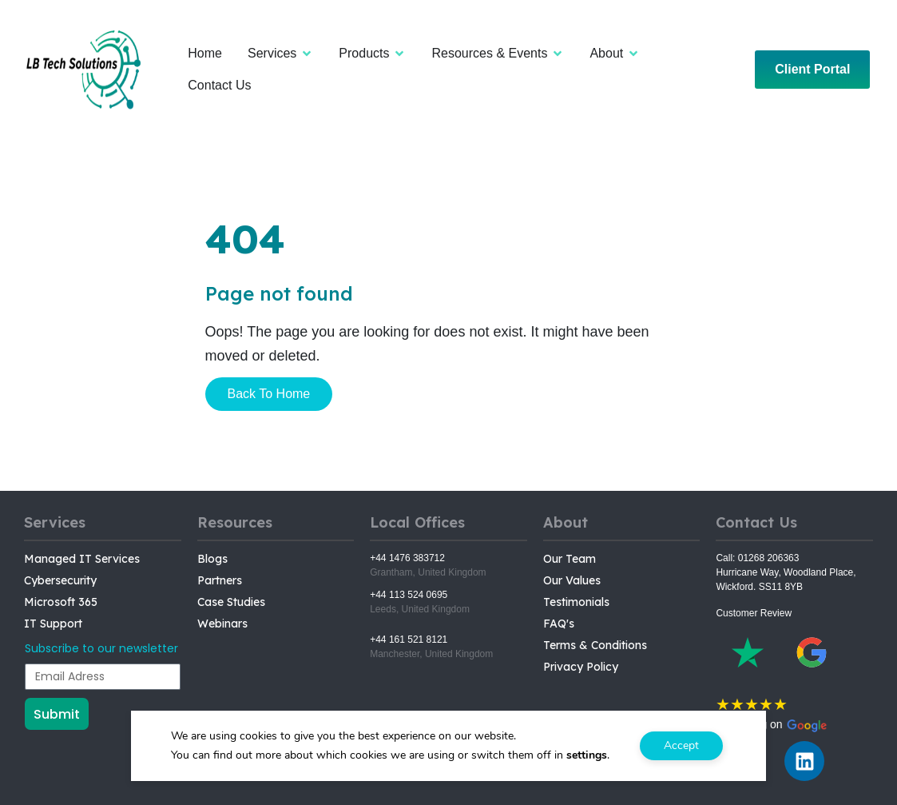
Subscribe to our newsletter (101, 648)
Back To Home (269, 394)
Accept (681, 745)
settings (586, 755)
